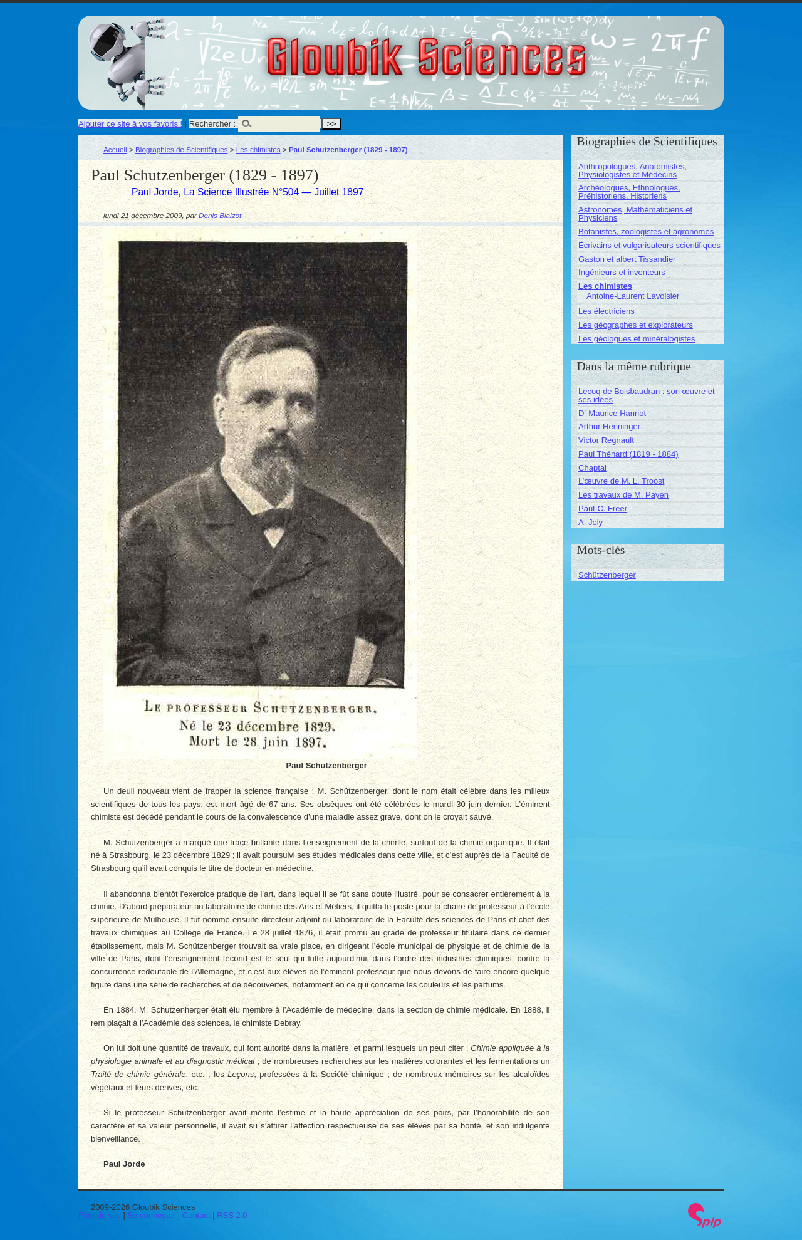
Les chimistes (258, 149)
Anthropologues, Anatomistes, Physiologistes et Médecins (632, 170)
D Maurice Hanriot (612, 413)
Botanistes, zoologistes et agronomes (646, 231)
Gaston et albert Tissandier (626, 259)
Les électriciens (606, 311)
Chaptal (592, 467)
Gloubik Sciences (497, 48)
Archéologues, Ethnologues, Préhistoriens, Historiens (629, 192)
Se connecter (152, 1215)
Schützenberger (607, 575)
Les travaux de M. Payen (623, 494)
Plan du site (99, 1215)
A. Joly (590, 522)
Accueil (115, 149)
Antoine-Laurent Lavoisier (632, 296)
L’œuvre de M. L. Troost (621, 481)
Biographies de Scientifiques (181, 149)
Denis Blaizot (220, 215)
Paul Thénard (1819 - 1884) (628, 454)
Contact (196, 1215)
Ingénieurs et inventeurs (621, 272)
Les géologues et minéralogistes (636, 338)
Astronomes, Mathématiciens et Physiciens (635, 213)
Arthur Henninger (609, 426)
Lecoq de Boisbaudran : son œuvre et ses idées (646, 395)
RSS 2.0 (232, 1215)
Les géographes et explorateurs (635, 325)
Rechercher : (212, 123)
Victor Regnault (606, 440)
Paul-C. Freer (602, 508)
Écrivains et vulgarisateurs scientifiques (649, 245)
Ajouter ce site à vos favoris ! (130, 123)
